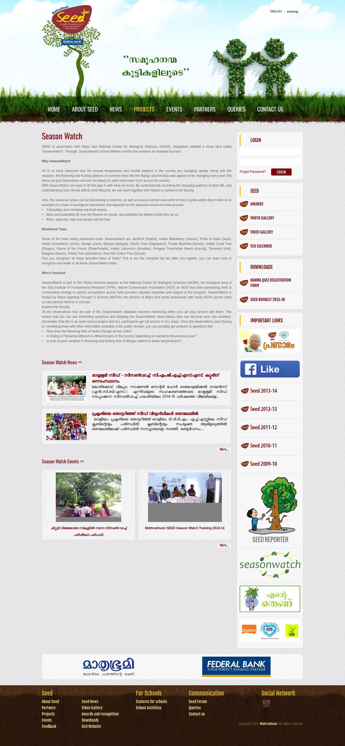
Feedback (49, 726)
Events (174, 109)
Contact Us (270, 109)
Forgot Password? (253, 172)
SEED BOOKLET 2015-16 (267, 299)
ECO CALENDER (261, 246)
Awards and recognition (100, 714)
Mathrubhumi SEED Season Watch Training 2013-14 (184, 528)
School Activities (148, 707)
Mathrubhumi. (269, 724)
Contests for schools (151, 701)
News (116, 109)
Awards (256, 204)
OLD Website (91, 726)
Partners (205, 109)
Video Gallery (92, 707)
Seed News (90, 701)
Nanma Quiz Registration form (270, 283)
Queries (236, 109)
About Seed (85, 109)
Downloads (90, 720)
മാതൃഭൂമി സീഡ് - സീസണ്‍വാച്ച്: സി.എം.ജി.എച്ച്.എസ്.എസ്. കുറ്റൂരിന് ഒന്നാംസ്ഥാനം (155, 379)
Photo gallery (262, 218)
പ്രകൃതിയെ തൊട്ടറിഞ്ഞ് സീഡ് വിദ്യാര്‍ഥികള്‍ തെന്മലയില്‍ (145, 414)
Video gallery (261, 232)
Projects (144, 109)
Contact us (197, 714)
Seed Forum (198, 701)
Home (54, 109)
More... (224, 449)
